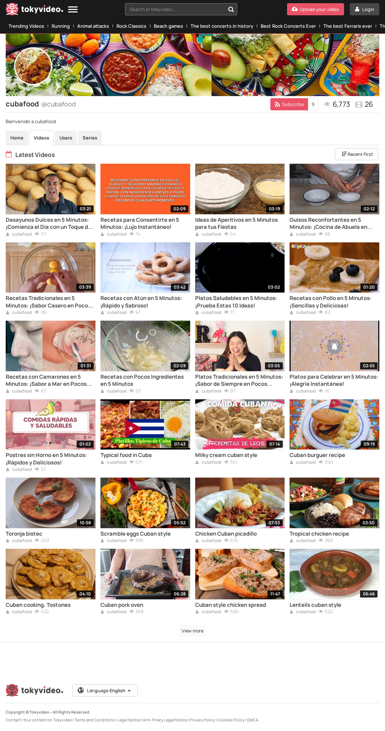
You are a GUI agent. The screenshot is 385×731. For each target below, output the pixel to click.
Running (61, 26)
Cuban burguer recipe (317, 455)
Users (65, 138)
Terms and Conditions (94, 719)
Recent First (357, 154)
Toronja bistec (24, 533)
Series (90, 138)
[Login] (364, 9)
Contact (13, 719)
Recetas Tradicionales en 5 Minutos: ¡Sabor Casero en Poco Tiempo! (47, 302)
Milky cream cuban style (226, 455)
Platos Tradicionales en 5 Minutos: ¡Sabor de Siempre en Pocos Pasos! (239, 380)
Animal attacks (93, 26)
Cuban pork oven (121, 605)
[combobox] (181, 9)
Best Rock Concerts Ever (288, 26)
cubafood (19, 234)
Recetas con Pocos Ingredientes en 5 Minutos (142, 380)
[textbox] (175, 9)
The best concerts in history (222, 26)
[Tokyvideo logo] (34, 10)
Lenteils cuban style (315, 605)
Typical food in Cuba (126, 455)
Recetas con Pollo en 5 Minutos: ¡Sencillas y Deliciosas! (330, 302)
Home (17, 138)
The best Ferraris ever (347, 26)
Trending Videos (26, 26)
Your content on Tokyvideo (47, 719)
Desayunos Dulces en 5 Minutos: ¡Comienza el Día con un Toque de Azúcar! (48, 223)
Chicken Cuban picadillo (226, 533)
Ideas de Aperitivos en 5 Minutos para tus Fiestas (236, 223)
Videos (41, 138)
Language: (105, 690)
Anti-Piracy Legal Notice (165, 719)
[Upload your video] (315, 9)
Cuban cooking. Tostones (38, 605)
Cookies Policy (231, 719)
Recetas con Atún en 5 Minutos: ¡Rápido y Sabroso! (141, 302)
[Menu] (73, 9)
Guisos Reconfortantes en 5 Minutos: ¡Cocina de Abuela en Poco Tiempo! (328, 223)
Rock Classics (131, 26)
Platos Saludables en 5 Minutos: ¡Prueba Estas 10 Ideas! (236, 302)
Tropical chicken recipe (319, 533)
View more (192, 630)
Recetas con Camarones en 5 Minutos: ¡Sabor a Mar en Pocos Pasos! (46, 380)
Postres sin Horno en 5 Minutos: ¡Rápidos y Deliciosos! (46, 459)
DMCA (252, 719)
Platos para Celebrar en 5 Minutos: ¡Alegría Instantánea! (334, 380)
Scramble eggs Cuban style (135, 533)
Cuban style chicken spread (230, 605)
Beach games (168, 26)
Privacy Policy (202, 719)
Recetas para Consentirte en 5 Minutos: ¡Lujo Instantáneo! (139, 223)
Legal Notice (129, 719)
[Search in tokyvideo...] (231, 9)
